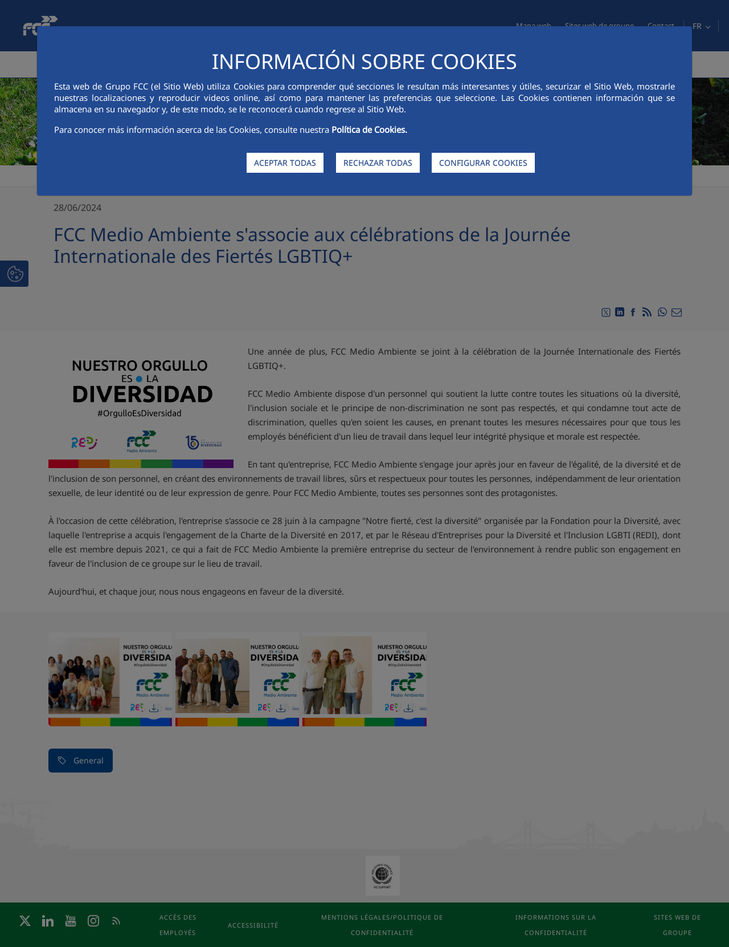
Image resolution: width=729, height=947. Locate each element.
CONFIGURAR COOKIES (483, 162)
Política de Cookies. (369, 129)
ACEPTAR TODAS (285, 162)
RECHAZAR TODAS (377, 162)
